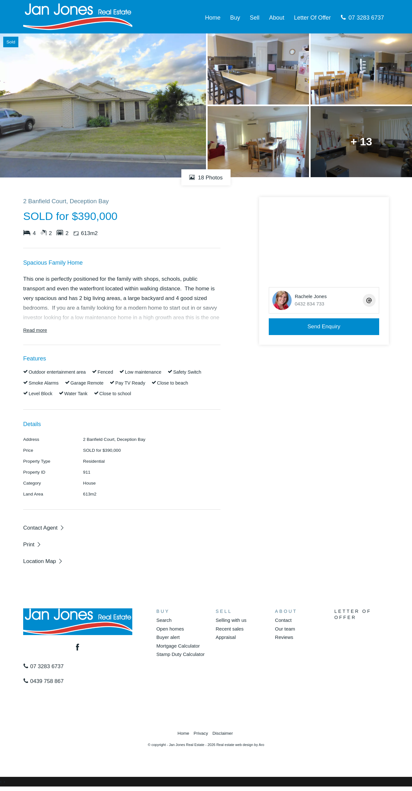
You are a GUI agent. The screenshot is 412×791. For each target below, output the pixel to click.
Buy (235, 17)
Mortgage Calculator (178, 646)
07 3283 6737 (362, 17)
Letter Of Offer (312, 17)
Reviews (284, 637)
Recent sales (230, 629)
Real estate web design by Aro (240, 745)
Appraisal (226, 637)
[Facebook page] (78, 648)
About (276, 17)
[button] (32, 544)
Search (164, 620)
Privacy (201, 733)
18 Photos (205, 177)
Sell (254, 17)
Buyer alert (168, 637)
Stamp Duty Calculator (180, 654)
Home (212, 17)
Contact (283, 620)
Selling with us (231, 620)
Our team (285, 629)
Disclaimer (222, 733)
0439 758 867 (43, 681)
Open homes (170, 629)
